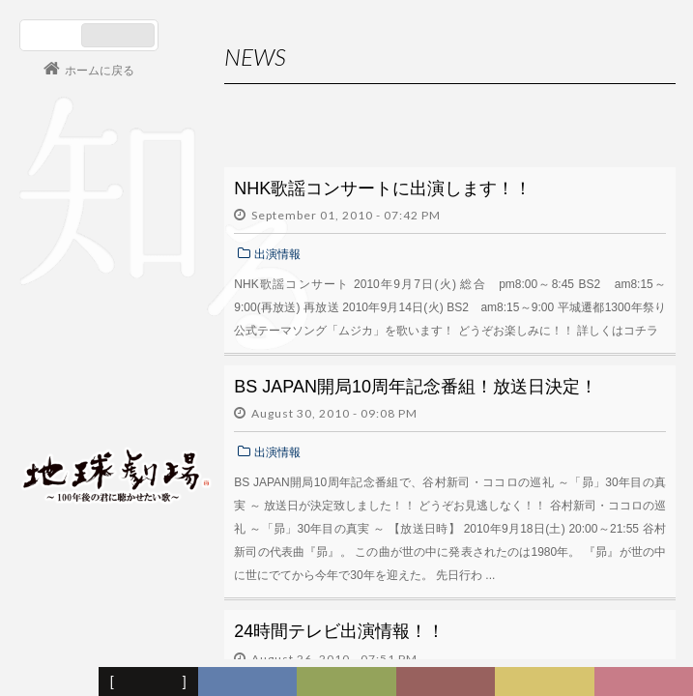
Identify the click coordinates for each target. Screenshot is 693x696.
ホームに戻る (99, 70)
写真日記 (548, 682)
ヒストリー (349, 682)
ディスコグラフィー (248, 682)
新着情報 (153, 682)
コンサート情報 (78, 343)
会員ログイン (82, 408)
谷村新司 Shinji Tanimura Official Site (116, 229)
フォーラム (52, 682)
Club (646, 682)
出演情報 (277, 254)
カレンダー (448, 682)
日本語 (52, 35)
